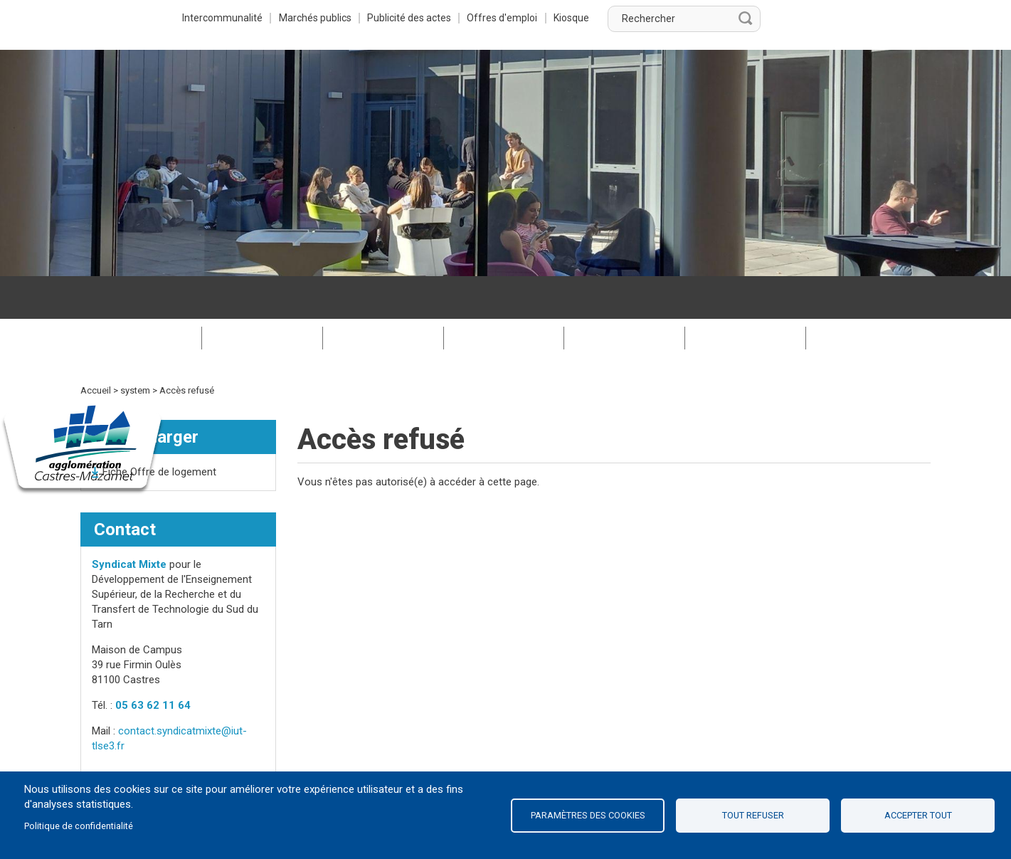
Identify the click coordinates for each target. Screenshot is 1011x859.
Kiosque (741, 17)
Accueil (95, 347)
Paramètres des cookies (588, 815)
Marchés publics (478, 17)
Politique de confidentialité (78, 826)
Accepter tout (918, 815)
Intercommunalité (384, 17)
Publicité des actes (575, 17)
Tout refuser (753, 815)
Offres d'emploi (670, 17)
